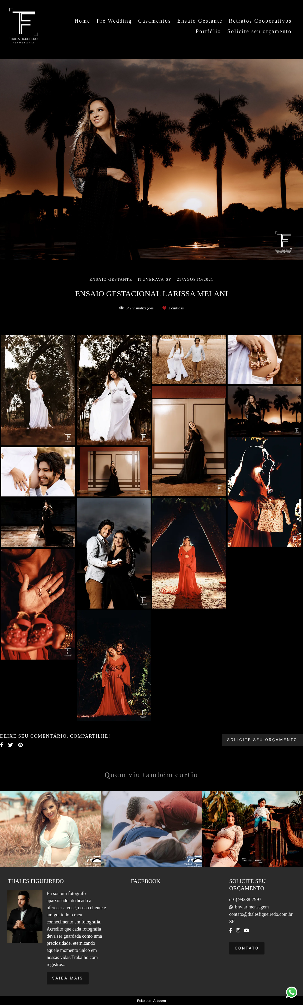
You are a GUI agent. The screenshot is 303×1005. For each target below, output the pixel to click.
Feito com (151, 1001)
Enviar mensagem (252, 906)
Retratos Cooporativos (260, 21)
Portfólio (208, 31)
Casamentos (154, 21)
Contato (247, 948)
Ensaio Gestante (200, 21)
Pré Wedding (114, 21)
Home (82, 21)
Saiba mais (67, 978)
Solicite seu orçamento (259, 31)
